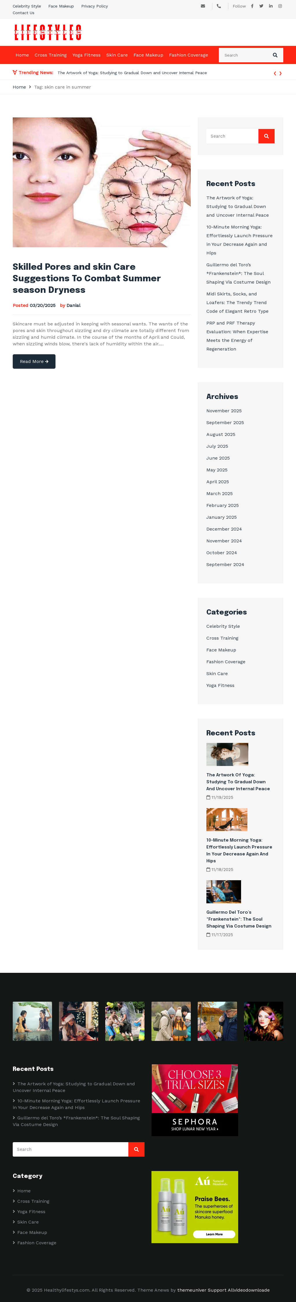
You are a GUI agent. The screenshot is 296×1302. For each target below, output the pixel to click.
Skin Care (117, 55)
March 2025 (219, 493)
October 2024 (221, 552)
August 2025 (220, 434)
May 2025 (216, 470)
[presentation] (275, 72)
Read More (34, 361)
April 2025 (217, 481)
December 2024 (224, 529)
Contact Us (23, 12)
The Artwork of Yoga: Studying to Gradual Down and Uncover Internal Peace (132, 72)
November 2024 (224, 541)
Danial (73, 305)
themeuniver (191, 1290)
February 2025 (222, 505)
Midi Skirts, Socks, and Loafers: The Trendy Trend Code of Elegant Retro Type (237, 302)
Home (22, 55)
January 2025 (221, 517)
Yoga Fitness (87, 55)
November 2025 (224, 410)
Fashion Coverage (188, 55)
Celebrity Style (27, 6)
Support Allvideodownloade (239, 1290)
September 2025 (225, 422)
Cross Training (51, 55)
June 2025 (218, 458)
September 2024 (225, 564)
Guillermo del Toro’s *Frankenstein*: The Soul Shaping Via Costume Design (238, 273)
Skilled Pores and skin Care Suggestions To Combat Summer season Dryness (87, 279)
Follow (239, 6)
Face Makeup (61, 6)
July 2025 (217, 446)
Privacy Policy (94, 6)
